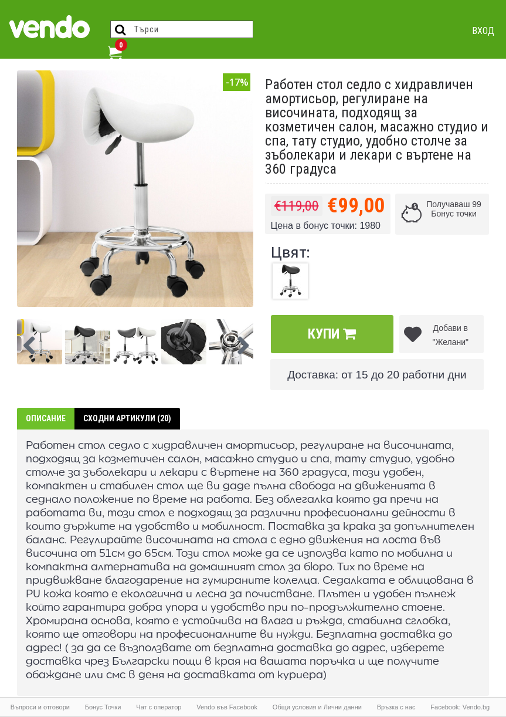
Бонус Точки (103, 707)
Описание (46, 418)
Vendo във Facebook (226, 707)
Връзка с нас (396, 707)
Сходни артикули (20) (127, 418)
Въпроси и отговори (40, 707)
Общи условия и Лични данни (317, 707)
